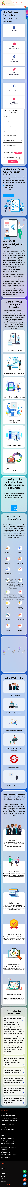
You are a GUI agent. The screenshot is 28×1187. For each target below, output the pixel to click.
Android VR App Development (9, 1118)
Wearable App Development (8, 1154)
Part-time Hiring (9, 187)
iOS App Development (7, 1132)
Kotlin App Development (7, 1138)
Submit (13, 162)
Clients (3, 1176)
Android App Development (8, 1115)
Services (3, 1171)
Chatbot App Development (8, 1124)
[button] (25, 1184)
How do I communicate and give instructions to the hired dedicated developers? (13, 1080)
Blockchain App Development (9, 1120)
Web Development (6, 1157)
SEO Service (4, 1149)
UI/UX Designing (5, 1152)
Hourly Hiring (8, 190)
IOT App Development (7, 1136)
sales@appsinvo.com (18, 7)
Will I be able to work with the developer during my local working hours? (14, 1091)
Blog (2, 1178)
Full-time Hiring (9, 185)
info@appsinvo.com (7, 7)
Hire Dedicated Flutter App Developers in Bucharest (14, 798)
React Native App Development (9, 1143)
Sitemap (3, 1181)
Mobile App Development (7, 1113)
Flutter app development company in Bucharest (14, 279)
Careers (3, 1173)
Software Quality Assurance (8, 1147)
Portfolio (3, 1168)
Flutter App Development (7, 1127)
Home (2, 1166)
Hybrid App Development (7, 1129)
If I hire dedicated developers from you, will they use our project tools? (14, 1101)
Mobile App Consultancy (7, 1141)
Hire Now (8, 196)
